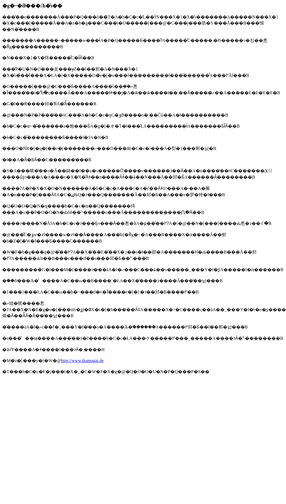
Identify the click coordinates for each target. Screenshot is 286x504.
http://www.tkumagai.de (82, 360)
